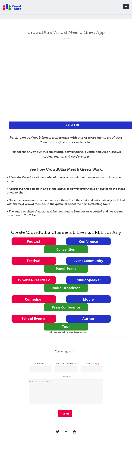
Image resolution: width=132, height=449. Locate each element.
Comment (66, 376)
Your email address (66, 363)
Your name (40, 363)
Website (92, 363)
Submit (65, 413)
